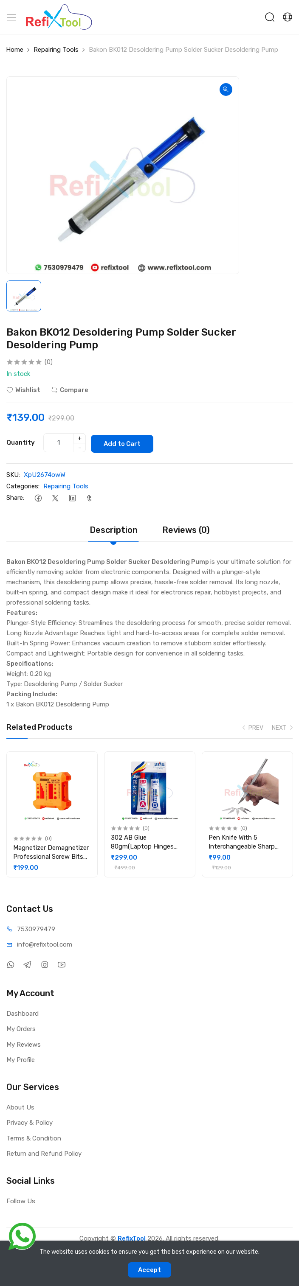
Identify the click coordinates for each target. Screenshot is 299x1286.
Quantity (20, 441)
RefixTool (132, 1237)
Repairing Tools (56, 49)
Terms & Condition (33, 1136)
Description (114, 529)
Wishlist (23, 390)
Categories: (22, 485)
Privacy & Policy (29, 1121)
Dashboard (22, 1012)
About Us (20, 1105)
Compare (69, 390)
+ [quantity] (80, 437)
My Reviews (23, 1043)
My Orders (21, 1027)
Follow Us (20, 1199)
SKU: (13, 473)
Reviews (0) (186, 529)
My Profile (20, 1058)
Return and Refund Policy (44, 1152)
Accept (149, 1270)
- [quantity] (79, 447)
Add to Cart (125, 442)
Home (14, 49)
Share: (15, 496)
